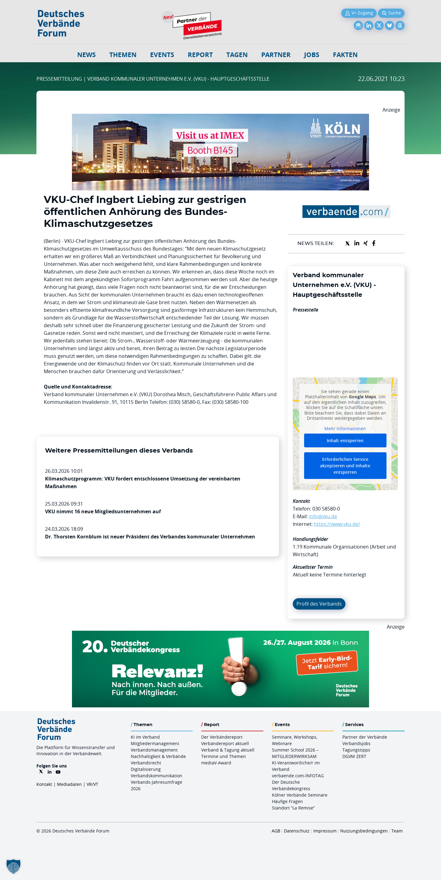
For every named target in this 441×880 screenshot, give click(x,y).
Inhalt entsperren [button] (345, 440)
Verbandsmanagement (154, 750)
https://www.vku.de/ (337, 524)
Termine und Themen (223, 756)
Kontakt (44, 784)
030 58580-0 (326, 508)
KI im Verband (145, 737)
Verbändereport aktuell (225, 743)
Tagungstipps (356, 750)
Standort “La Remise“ (293, 808)
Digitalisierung (146, 769)
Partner (276, 54)
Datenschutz (297, 831)
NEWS (86, 54)
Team (397, 831)
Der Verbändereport (222, 737)
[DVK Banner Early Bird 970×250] (220, 634)
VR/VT (92, 784)
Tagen (237, 54)
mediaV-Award (216, 763)
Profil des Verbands (319, 603)
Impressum (325, 831)
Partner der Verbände (364, 737)
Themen (123, 54)
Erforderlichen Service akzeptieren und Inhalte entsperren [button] (345, 465)
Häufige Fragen (287, 801)
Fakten (345, 54)
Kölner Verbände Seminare (299, 795)
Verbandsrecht (146, 763)
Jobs (311, 54)
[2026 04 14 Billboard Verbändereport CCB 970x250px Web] (220, 117)
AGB (276, 831)
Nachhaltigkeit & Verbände (158, 756)
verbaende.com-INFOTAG (298, 776)
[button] (13, 866)
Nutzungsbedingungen (364, 831)
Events (162, 54)
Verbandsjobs (356, 743)
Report (200, 54)
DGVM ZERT (354, 756)
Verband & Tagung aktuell (227, 750)
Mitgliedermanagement (155, 743)
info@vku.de (323, 516)
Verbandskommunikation (156, 776)
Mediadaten (69, 784)
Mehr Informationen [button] (345, 428)
